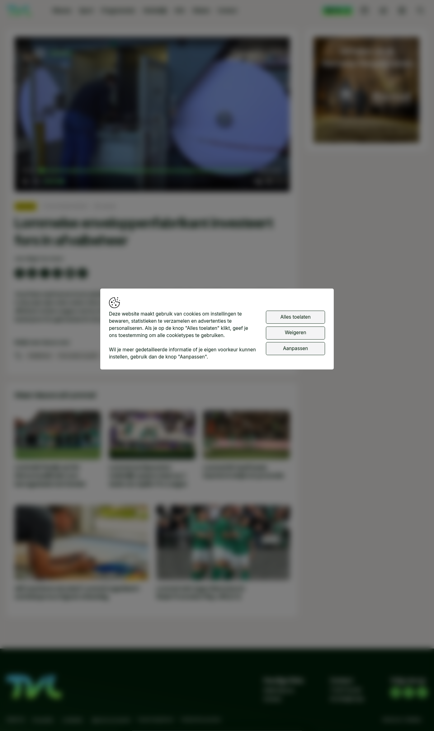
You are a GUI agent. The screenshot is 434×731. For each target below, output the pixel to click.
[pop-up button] (268, 181)
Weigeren (295, 332)
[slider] (146, 170)
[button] (154, 115)
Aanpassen (295, 348)
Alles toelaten (295, 317)
